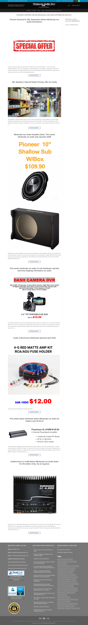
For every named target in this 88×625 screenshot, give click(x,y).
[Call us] (79, 1)
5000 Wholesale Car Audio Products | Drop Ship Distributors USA (44, 594)
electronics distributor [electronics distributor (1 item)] (71, 574)
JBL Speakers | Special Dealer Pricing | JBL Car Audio (34, 82)
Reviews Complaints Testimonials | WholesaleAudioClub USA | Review (42, 571)
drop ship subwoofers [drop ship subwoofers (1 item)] (68, 572)
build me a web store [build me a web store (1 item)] (62, 559)
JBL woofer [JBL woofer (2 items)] (73, 579)
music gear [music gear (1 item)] (74, 581)
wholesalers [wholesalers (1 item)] (68, 608)
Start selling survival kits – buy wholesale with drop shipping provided (44, 603)
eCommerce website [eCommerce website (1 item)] (62, 574)
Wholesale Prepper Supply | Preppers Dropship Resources (43, 610)
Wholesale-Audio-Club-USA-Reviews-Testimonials (43, 580)
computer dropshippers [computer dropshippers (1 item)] (62, 563)
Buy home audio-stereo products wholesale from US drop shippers (44, 562)
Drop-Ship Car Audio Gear (63, 549)
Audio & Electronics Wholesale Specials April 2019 (34, 338)
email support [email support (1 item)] (60, 579)
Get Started (58, 1)
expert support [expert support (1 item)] (67, 579)
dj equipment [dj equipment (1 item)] (60, 568)
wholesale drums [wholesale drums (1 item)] (61, 606)
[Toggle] (79, 552)
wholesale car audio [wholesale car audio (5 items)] (74, 599)
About (39, 10)
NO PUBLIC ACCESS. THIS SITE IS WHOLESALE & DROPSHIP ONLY (16, 5)
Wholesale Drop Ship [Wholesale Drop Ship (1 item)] (73, 603)
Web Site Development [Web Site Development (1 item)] (62, 594)
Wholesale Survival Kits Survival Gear (17, 568)
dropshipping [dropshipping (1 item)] (60, 572)
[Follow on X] (75, 1)
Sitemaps (73, 621)
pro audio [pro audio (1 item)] (66, 588)
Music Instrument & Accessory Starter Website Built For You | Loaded (43, 589)
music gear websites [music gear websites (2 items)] (62, 583)
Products (34, 10)
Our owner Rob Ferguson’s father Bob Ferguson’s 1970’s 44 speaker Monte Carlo (44, 567)
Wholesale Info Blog (46, 621)
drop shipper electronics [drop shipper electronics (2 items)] (62, 570)
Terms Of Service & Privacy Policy (61, 621)
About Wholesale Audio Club (32, 621)
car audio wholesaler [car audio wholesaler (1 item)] (72, 561)
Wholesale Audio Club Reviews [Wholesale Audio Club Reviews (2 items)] (64, 597)
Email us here (74, 24)
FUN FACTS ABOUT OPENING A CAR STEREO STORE (43, 555)
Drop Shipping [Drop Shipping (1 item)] (71, 570)
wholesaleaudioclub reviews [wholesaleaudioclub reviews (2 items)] (63, 599)
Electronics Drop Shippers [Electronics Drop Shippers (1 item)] (63, 577)
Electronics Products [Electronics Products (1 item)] (73, 577)
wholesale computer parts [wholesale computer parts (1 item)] (63, 603)
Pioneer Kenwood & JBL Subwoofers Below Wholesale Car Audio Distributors (44, 576)
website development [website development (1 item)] (70, 592)
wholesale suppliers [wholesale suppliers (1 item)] (75, 608)
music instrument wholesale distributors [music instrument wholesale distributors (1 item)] (65, 586)
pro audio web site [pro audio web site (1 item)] (73, 588)
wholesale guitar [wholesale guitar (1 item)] (61, 608)
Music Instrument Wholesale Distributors (18, 565)
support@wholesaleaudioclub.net (19, 552)
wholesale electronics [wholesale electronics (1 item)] (70, 606)
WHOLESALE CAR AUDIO (67, 1)
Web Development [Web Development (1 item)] (61, 592)
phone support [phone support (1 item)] (60, 588)
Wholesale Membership (18, 621)
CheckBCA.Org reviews (15, 597)
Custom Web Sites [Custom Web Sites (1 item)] (75, 566)
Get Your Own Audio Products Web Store (54, 10)
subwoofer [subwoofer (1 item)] (60, 590)
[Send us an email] (77, 1)
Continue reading (34, 75)
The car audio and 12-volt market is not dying (43, 550)
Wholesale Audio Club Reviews (41, 558)
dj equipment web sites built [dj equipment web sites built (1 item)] (69, 568)
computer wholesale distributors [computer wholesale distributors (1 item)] (64, 566)
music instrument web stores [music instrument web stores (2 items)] (72, 583)
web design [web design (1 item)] (75, 590)
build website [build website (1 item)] (69, 559)
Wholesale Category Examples (64, 552)
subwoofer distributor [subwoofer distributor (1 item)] (67, 590)
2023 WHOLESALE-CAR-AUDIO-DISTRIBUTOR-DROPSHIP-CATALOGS (43, 585)
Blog (43, 10)
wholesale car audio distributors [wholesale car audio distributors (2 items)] (64, 601)
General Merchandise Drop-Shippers (17, 562)
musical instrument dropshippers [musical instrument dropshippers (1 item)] (64, 581)
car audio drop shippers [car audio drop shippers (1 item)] (62, 561)
